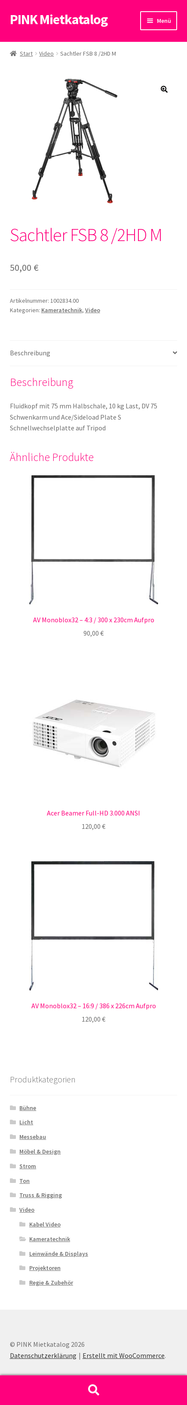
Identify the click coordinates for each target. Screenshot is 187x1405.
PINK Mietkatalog (58, 19)
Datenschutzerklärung (43, 1355)
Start (26, 53)
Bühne (27, 1108)
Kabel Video (45, 1224)
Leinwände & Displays (58, 1254)
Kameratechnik (61, 310)
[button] (164, 89)
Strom (27, 1166)
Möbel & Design (40, 1151)
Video (46, 53)
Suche (93, 1390)
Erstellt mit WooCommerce (124, 1355)
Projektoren (45, 1268)
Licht (26, 1122)
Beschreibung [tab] (30, 352)
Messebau (32, 1137)
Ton (24, 1181)
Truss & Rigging (40, 1195)
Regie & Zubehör (51, 1282)
